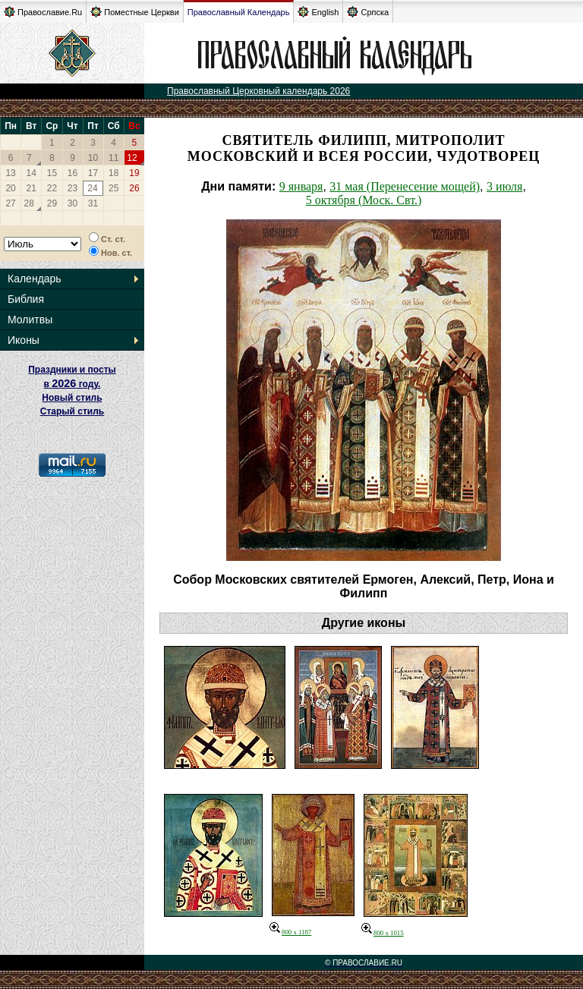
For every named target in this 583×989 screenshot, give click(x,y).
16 (72, 173)
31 (93, 203)
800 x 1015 (382, 933)
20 (10, 188)
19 (134, 173)
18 (113, 173)
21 (31, 188)
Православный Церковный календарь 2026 (258, 91)
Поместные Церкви (134, 11)
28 (29, 203)
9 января (301, 186)
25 (113, 188)
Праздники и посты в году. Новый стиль (72, 383)
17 (93, 173)
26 (134, 188)
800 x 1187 (290, 932)
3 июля (504, 186)
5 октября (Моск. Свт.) (364, 200)
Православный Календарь (239, 12)
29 (52, 203)
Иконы (23, 340)
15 (52, 173)
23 (72, 188)
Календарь (34, 278)
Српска (368, 11)
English (318, 11)
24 (92, 188)
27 (10, 203)
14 (31, 173)
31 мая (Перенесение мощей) (404, 186)
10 (93, 158)
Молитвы (30, 319)
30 (72, 203)
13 (10, 173)
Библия (26, 299)
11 (113, 158)
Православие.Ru (43, 11)
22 (52, 188)
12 (132, 158)
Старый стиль (72, 411)
